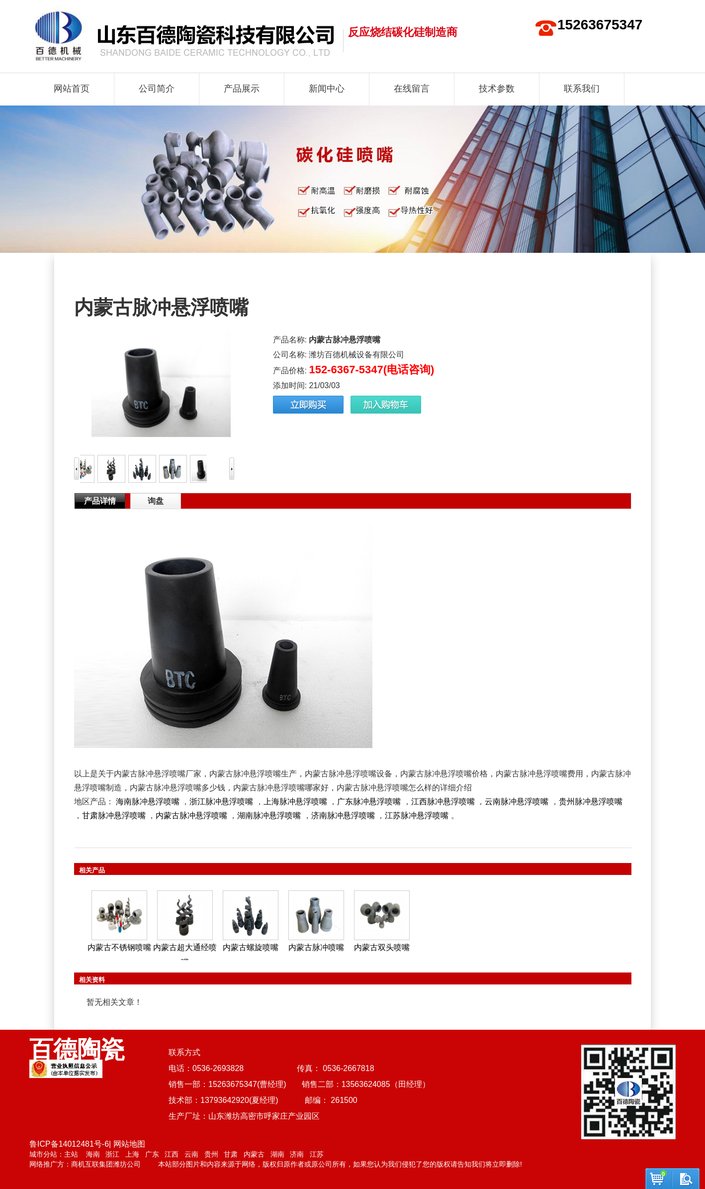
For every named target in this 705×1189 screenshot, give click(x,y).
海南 (93, 1154)
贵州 (211, 1154)
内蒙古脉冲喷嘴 (316, 947)
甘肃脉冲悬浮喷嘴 (114, 815)
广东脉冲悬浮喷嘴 (369, 801)
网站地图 (129, 1144)
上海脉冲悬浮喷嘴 (295, 801)
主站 (71, 1154)
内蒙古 (254, 1154)
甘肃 (231, 1154)
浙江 (112, 1154)
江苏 (317, 1154)
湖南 (277, 1154)
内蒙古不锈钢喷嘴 (119, 947)
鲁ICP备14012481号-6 (69, 1144)
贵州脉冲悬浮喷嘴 (590, 801)
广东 (152, 1154)
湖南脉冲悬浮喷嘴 (269, 815)
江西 (171, 1154)
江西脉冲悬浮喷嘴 (443, 801)
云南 (191, 1154)
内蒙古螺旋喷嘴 (250, 947)
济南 (297, 1154)
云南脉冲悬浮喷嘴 (516, 801)
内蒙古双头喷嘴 (382, 947)
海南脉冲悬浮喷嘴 (147, 801)
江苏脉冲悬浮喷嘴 (416, 815)
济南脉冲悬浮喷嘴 (343, 815)
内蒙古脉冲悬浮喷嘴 (191, 815)
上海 (132, 1154)
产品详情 (100, 501)
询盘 (156, 501)
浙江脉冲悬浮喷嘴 (221, 801)
